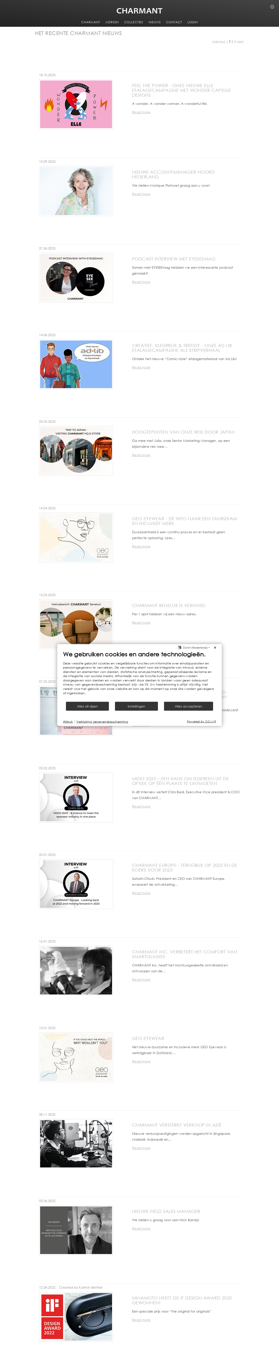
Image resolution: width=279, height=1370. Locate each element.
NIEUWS (155, 22)
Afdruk (68, 721)
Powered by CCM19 (201, 721)
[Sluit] (215, 647)
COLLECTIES (133, 22)
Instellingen (136, 706)
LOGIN (192, 22)
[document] (139, 676)
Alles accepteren (188, 706)
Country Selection (273, 8)
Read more (141, 112)
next (240, 41)
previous (218, 41)
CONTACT (174, 22)
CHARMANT (90, 22)
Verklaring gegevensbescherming (102, 721)
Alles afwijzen (87, 706)
